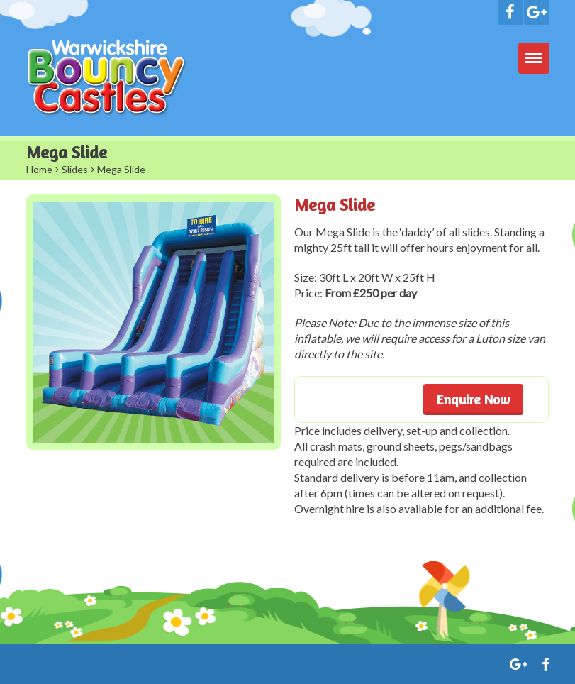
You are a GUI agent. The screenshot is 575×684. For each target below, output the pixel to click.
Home (39, 169)
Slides (75, 169)
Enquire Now (473, 399)
